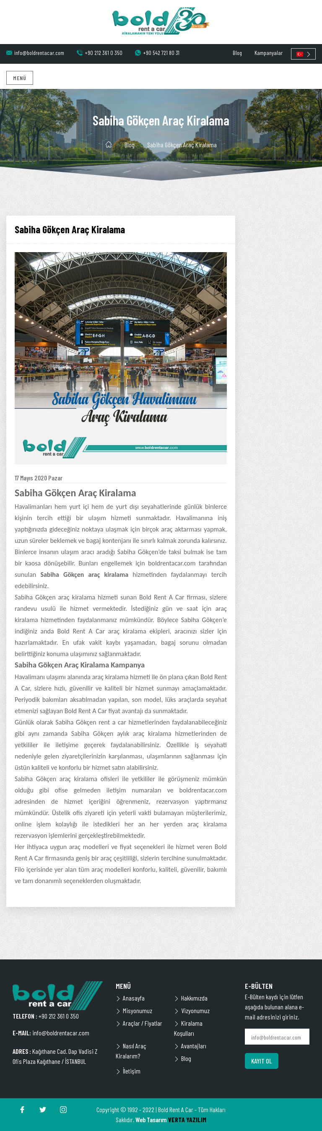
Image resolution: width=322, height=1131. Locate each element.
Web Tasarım (151, 1119)
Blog (237, 52)
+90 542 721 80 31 (157, 52)
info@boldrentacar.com (35, 52)
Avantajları (190, 1046)
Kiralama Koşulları (188, 1028)
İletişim (128, 1071)
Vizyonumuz (192, 1010)
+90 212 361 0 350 (99, 52)
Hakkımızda (191, 998)
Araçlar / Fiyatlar (139, 1023)
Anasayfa (130, 998)
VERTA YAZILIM (187, 1119)
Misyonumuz (134, 1010)
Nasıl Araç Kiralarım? (131, 1051)
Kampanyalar (268, 52)
